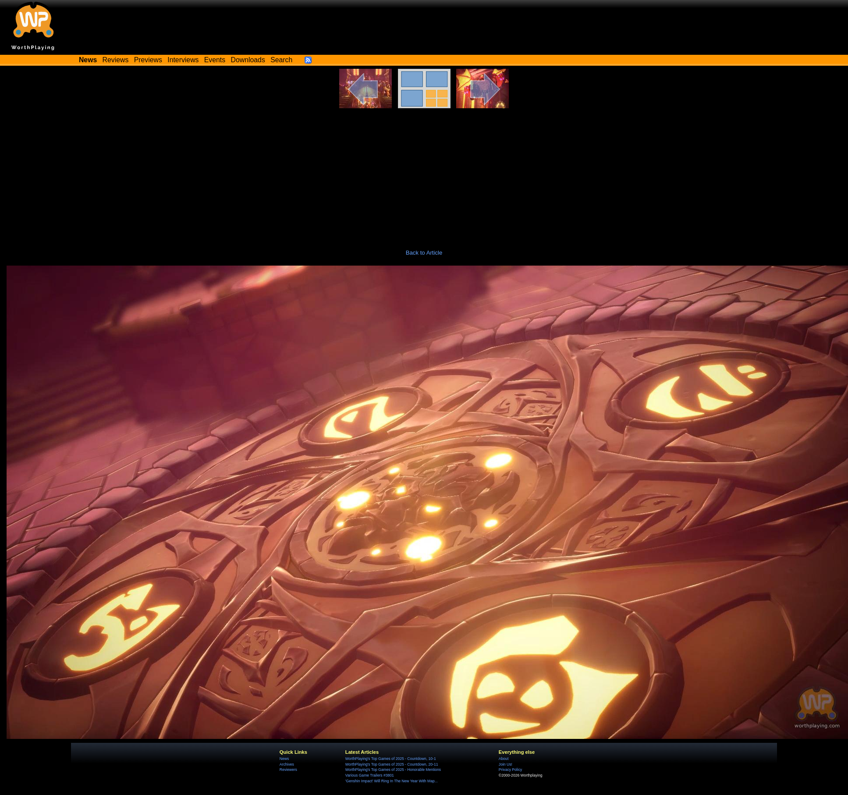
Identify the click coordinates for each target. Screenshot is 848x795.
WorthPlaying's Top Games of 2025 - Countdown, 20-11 (391, 764)
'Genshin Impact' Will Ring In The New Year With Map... (391, 781)
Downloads (248, 60)
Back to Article (424, 252)
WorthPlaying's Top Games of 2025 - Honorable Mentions (393, 769)
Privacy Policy (510, 769)
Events (214, 60)
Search (281, 60)
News (284, 758)
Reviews (116, 60)
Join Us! (505, 764)
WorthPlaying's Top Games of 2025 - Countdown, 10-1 (390, 758)
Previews (148, 60)
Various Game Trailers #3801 (369, 775)
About (503, 758)
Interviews (183, 60)
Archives (287, 764)
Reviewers (288, 769)
